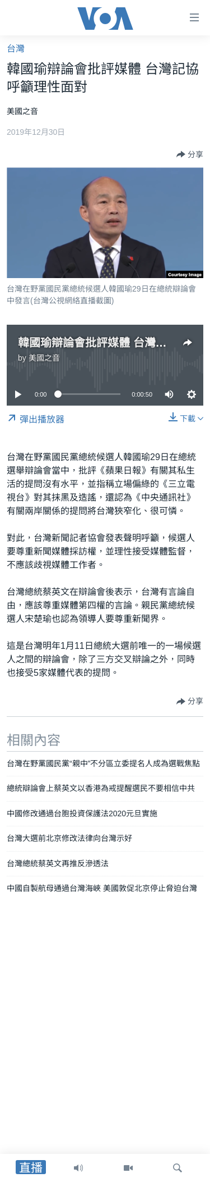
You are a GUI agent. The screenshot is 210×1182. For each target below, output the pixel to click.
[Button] (189, 154)
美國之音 (44, 357)
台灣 (16, 48)
